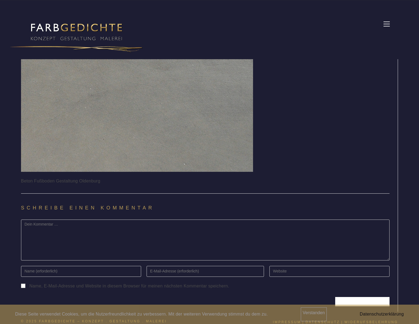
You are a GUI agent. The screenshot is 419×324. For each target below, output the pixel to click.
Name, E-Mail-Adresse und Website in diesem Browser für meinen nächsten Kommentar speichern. (129, 286)
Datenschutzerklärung (382, 314)
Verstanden (314, 312)
